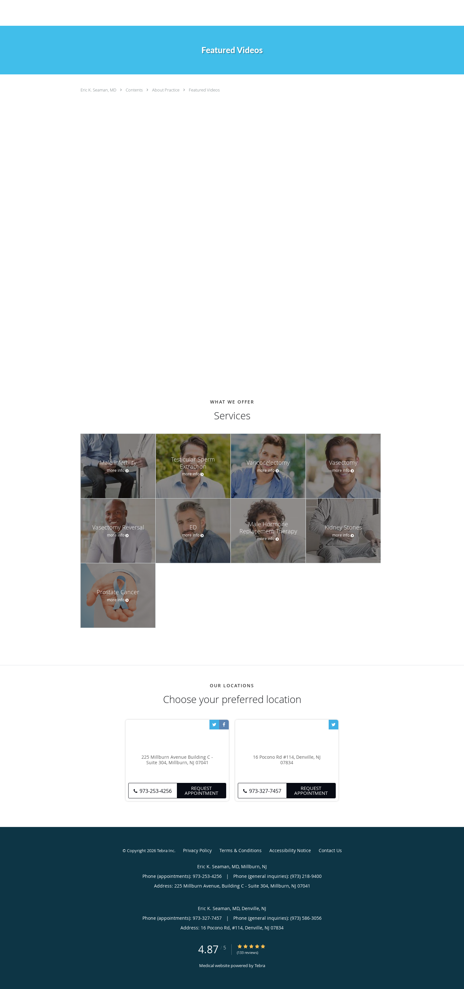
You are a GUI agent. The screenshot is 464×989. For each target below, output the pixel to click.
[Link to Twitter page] (214, 724)
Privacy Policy (197, 850)
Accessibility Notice (290, 850)
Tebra (260, 965)
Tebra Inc (165, 850)
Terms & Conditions (240, 850)
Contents (135, 90)
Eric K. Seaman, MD (99, 90)
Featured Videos (204, 90)
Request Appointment (201, 790)
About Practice (166, 90)
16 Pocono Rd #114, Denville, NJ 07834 (287, 760)
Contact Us (330, 850)
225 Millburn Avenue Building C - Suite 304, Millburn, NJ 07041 (177, 760)
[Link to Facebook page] (224, 724)
